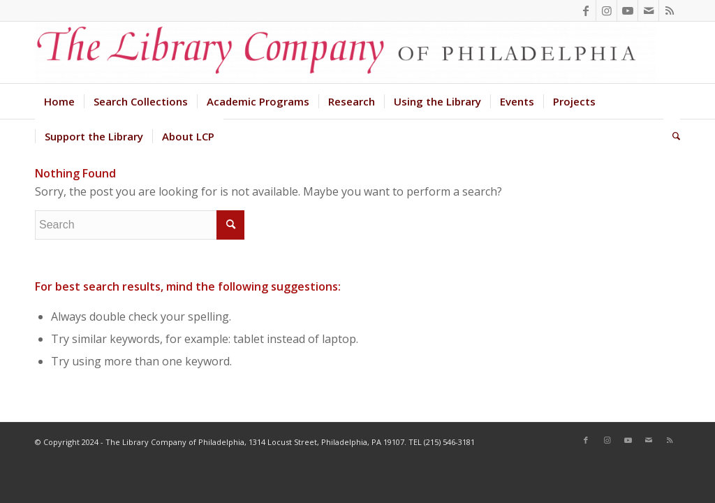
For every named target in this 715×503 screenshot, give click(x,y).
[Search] (671, 136)
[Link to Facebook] (585, 10)
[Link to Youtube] (627, 10)
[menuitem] (59, 101)
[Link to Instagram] (606, 10)
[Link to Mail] (648, 10)
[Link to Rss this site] (669, 10)
